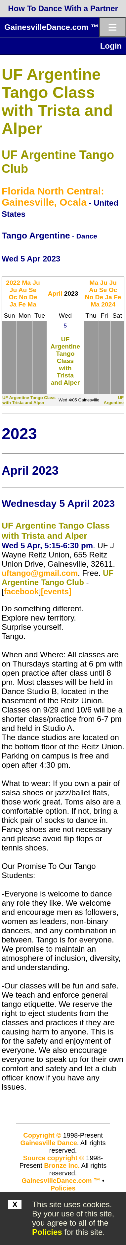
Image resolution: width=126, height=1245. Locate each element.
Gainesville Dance (49, 1142)
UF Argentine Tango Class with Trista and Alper (65, 361)
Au (23, 289)
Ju (36, 282)
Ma (26, 282)
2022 (13, 282)
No (23, 297)
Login (111, 45)
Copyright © (42, 1135)
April (55, 293)
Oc (13, 297)
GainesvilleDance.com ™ (51, 27)
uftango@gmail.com (40, 573)
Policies (47, 1232)
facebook (21, 591)
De (33, 297)
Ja (13, 304)
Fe (22, 304)
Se (32, 289)
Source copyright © (53, 1158)
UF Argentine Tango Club (57, 578)
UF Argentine (114, 400)
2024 (108, 304)
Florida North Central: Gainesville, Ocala (53, 197)
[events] (56, 591)
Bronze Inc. (62, 1165)
